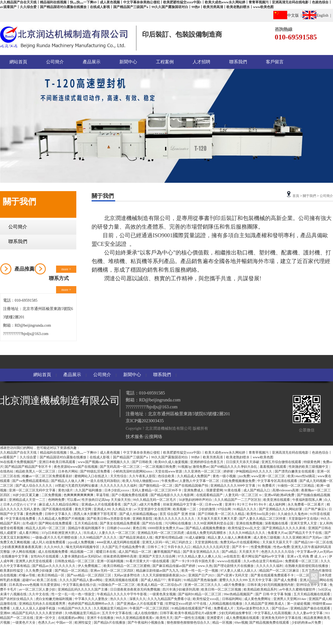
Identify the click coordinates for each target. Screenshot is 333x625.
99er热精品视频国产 (239, 594)
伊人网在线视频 (24, 552)
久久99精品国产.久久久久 (98, 537)
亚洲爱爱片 (215, 618)
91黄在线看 (233, 490)
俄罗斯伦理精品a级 (169, 537)
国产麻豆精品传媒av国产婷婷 (174, 566)
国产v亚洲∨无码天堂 (233, 575)
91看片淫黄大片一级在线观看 (148, 561)
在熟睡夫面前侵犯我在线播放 (307, 566)
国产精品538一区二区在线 (313, 542)
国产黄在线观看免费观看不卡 (273, 575)
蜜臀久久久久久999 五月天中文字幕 (246, 580)
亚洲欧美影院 (142, 519)
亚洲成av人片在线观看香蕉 (101, 504)
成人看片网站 (29, 533)
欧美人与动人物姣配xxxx (141, 481)
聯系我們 (238, 61)
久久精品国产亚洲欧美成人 (264, 604)
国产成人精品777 (154, 580)
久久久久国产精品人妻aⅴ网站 (81, 580)
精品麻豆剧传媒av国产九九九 (158, 570)
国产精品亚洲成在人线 (136, 537)
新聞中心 (128, 61)
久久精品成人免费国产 (194, 476)
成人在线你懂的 (146, 613)
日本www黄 (214, 504)
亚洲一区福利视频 (110, 561)
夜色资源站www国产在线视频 (76, 467)
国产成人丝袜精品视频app (138, 514)
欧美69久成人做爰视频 (172, 462)
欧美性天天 (164, 618)
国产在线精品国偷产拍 (192, 486)
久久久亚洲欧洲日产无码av (302, 537)
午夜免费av (169, 481)
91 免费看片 (267, 486)
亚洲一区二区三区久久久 (203, 585)
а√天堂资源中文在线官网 (152, 509)
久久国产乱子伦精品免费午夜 (124, 547)
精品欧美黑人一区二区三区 (36, 471)
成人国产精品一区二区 (135, 552)
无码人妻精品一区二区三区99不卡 (157, 490)
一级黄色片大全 (24, 622)
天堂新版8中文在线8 (303, 519)
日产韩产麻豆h (315, 509)
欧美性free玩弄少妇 (261, 514)
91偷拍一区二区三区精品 (296, 486)
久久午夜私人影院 (143, 476)
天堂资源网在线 (207, 542)
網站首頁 (18, 61)
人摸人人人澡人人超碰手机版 (34, 608)
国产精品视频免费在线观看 (269, 622)
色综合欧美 (166, 476)
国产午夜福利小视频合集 (146, 622)
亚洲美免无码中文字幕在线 (281, 618)
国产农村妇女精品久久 (17, 599)
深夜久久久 (137, 599)
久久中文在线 (39, 594)
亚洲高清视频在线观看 (122, 580)
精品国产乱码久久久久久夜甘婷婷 (37, 613)
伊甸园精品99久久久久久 (254, 471)
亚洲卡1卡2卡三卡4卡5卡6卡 (246, 504)
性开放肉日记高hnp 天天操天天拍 (107, 500)
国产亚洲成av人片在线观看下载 (140, 604)
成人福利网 (277, 504)
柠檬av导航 (27, 575)
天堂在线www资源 (169, 471)
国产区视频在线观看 (57, 509)
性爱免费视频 (261, 547)
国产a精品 (229, 552)
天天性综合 (119, 476)
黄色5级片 (66, 490)
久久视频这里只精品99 (111, 608)
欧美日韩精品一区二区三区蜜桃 (127, 566)
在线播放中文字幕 (15, 556)
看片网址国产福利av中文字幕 (263, 556)
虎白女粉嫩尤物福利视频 (54, 599)
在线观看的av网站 (71, 618)
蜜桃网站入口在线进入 (91, 476)
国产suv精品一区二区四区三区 (89, 575)
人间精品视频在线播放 (226, 604)
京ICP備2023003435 (145, 420)
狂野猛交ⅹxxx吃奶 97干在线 (186, 604)
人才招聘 (201, 61)
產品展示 (91, 61)
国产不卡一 (240, 547)
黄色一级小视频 (225, 476)
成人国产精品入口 (257, 490)
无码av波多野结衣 (127, 575)
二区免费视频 (51, 495)
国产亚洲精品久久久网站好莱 (281, 509)
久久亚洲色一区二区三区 (203, 471)
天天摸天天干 (249, 552)
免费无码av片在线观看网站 (240, 542)
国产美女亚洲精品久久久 (201, 552)
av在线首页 (231, 556)
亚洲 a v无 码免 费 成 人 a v (307, 556)
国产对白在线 (152, 523)
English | (317, 15)
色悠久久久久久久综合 (278, 552)
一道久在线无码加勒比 (104, 481)
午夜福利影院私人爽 (307, 500)
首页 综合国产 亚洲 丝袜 (178, 514)
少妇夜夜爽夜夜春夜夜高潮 (21, 547)
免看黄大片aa (277, 533)
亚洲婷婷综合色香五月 (207, 462)
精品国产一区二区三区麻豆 (279, 570)
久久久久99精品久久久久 (247, 533)
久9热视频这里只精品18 (82, 613)
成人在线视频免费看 (53, 552)
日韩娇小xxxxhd (119, 528)
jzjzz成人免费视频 (81, 542)
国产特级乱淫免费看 (95, 471)
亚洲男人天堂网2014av (290, 599)
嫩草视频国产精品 (167, 552)
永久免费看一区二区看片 (306, 504)
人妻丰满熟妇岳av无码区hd (81, 556)
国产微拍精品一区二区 (156, 486)
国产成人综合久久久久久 (34, 486)
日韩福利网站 (232, 599)
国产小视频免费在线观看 (130, 495)
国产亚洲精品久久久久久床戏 (284, 528)
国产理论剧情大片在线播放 (234, 566)
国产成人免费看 (286, 580)
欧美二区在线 (47, 580)
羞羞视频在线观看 (273, 467)
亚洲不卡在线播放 (100, 618)
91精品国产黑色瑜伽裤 (201, 580)
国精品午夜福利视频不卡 (86, 528)
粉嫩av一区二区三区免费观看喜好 (47, 476)
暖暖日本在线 (106, 552)
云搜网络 (153, 436)
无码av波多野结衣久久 (253, 608)
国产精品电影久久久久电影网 (172, 495)
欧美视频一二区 (185, 509)
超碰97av (28, 580)
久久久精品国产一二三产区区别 (238, 500)
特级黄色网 (312, 462)
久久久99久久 (54, 547)
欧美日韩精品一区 (51, 575)
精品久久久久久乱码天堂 (211, 547)
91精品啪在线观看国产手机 (191, 608)
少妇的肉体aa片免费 (306, 622)
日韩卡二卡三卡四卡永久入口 (169, 547)
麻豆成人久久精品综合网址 (59, 504)
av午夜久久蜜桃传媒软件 (297, 589)
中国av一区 (64, 622)
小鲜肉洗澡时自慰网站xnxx (133, 471)
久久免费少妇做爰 (39, 570)
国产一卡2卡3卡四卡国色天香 (193, 561)
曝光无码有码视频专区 (83, 547)
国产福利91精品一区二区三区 (200, 594)
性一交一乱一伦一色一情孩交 (73, 594)
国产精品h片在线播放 (110, 622)
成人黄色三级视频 (267, 537)
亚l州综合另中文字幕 (312, 585)
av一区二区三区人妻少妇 (37, 589)
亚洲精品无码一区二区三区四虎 (161, 533)
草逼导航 (103, 495)
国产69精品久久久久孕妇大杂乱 (234, 467)
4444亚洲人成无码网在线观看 (119, 542)
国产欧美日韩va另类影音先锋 (109, 519)
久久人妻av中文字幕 (308, 613)
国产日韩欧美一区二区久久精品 (221, 514)
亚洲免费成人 (194, 490)
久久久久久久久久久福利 (119, 486)
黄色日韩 (139, 528)
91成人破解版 (195, 537)
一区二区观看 (306, 575)
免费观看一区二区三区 (302, 561)
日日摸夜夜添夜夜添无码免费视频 (135, 589)
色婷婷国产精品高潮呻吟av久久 (91, 604)
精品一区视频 (222, 622)
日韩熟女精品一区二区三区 (75, 561)
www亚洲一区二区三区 (268, 476)
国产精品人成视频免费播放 (206, 528)
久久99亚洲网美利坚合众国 (213, 523)
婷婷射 (228, 471)
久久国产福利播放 (89, 490)
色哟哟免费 (56, 500)
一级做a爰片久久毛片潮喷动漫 (55, 537)
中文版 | (287, 15)
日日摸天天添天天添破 (243, 462)
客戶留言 (275, 61)
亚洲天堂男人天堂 (304, 523)
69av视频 (241, 622)
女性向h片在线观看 (45, 556)
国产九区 (130, 504)
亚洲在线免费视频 (249, 523)
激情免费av (201, 467)
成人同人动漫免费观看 (49, 542)
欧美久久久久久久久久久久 (175, 519)
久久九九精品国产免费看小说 (169, 599)
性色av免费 (281, 547)
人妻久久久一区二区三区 (117, 533)
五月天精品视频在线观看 (312, 594)
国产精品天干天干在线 (306, 533)
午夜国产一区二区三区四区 (149, 608)
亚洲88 (5, 613)
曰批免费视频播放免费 (239, 481)
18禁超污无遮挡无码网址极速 (77, 486)
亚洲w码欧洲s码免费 (279, 495)
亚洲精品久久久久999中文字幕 (233, 486)
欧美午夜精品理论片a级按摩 (196, 613)
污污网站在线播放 (178, 523)
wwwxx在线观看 (229, 561)
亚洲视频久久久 (119, 462)
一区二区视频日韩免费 (159, 467)
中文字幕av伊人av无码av (315, 552)
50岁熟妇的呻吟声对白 (196, 500)
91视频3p (184, 467)
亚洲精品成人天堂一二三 (27, 500)
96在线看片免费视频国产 (18, 462)
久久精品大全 (122, 509)
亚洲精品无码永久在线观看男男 (42, 604)
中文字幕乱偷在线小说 (80, 585)
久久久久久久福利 (270, 566)
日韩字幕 (166, 613)
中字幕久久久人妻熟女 (92, 599)
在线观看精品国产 (210, 495)
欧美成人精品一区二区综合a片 (160, 585)
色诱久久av (46, 622)
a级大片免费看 (150, 504)
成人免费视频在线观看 (243, 618)
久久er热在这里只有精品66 (263, 561)
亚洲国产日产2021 (202, 575)
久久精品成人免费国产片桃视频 (61, 519)
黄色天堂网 (83, 509)
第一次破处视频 (299, 604)
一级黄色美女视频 (163, 594)
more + (66, 269)
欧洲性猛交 (83, 622)
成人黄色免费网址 (258, 599)
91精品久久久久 (245, 509)
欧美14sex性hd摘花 (301, 476)
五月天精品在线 (86, 523)
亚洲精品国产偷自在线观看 (310, 608)
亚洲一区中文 (46, 618)
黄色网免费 (34, 514)
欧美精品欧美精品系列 (261, 589)
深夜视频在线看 (277, 523)
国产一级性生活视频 (190, 618)
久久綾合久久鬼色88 (293, 514)
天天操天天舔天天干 (277, 542)
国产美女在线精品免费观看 (120, 523)
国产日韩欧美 (142, 462)
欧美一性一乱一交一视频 (200, 570)
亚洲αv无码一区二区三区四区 (112, 570)
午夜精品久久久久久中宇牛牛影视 (122, 594)
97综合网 (225, 509)
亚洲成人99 (102, 509)
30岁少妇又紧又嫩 (26, 495)
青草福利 (175, 580)
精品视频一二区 (82, 552)
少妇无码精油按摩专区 (235, 613)
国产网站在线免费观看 (56, 523)
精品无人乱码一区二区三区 (46, 528)
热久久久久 (119, 599)
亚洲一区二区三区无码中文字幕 (32, 490)
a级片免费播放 (234, 585)
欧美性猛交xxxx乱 (206, 599)
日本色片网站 (68, 471)
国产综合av (280, 608)
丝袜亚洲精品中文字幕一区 (183, 504)
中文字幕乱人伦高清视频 (273, 613)
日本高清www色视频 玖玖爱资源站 (35, 585)
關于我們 (309, 196)
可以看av (73, 500)
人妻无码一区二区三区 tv (244, 495)
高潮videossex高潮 (285, 490)
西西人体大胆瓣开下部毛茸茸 (96, 514)
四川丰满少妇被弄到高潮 (181, 589)
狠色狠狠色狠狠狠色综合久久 (189, 622)
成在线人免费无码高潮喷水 (206, 533)
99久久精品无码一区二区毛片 (155, 500)
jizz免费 (244, 476)
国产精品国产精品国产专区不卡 (28, 467)
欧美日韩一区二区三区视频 (221, 589)
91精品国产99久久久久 (75, 608)
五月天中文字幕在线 (117, 613)
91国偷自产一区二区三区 (117, 585)
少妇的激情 (207, 509)
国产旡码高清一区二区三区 (120, 467)
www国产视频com (91, 462)
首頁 (295, 196)
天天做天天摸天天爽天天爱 (217, 519)
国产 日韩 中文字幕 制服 (273, 594)
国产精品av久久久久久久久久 (54, 566)
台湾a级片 (29, 523)
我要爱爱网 (214, 490)
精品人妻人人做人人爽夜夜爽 (230, 537)
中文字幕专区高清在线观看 (277, 481)
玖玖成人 (90, 533)
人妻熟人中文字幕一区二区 (199, 481)
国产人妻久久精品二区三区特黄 (263, 519)
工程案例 (165, 61)
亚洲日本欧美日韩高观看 (57, 462)
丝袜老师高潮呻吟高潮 (120, 556)
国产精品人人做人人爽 (68, 481)
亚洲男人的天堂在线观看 (34, 561)
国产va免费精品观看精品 (30, 481)
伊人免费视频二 (90, 566)
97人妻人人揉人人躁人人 (239, 570)
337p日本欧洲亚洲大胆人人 (61, 533)
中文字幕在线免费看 (21, 519)
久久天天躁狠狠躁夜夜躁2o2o (164, 575)
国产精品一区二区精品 (72, 570)
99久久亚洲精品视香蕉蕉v (135, 618)
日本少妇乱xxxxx (117, 490)
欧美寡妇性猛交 (12, 570)
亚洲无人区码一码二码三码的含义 (167, 542)
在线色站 (7, 471)
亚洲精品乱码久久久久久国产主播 (83, 589)
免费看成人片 (224, 608)
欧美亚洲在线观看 (277, 500)
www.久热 (205, 566)
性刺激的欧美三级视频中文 (309, 467)
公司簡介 (55, 61)
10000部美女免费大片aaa (165, 528)
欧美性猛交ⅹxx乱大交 (244, 528)
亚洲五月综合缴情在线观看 (281, 462)
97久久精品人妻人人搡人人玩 (200, 556)
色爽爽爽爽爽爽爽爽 (79, 495)
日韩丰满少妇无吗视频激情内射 (271, 585)
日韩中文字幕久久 (58, 514)
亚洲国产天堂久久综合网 (157, 556)
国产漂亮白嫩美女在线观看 (295, 471)
